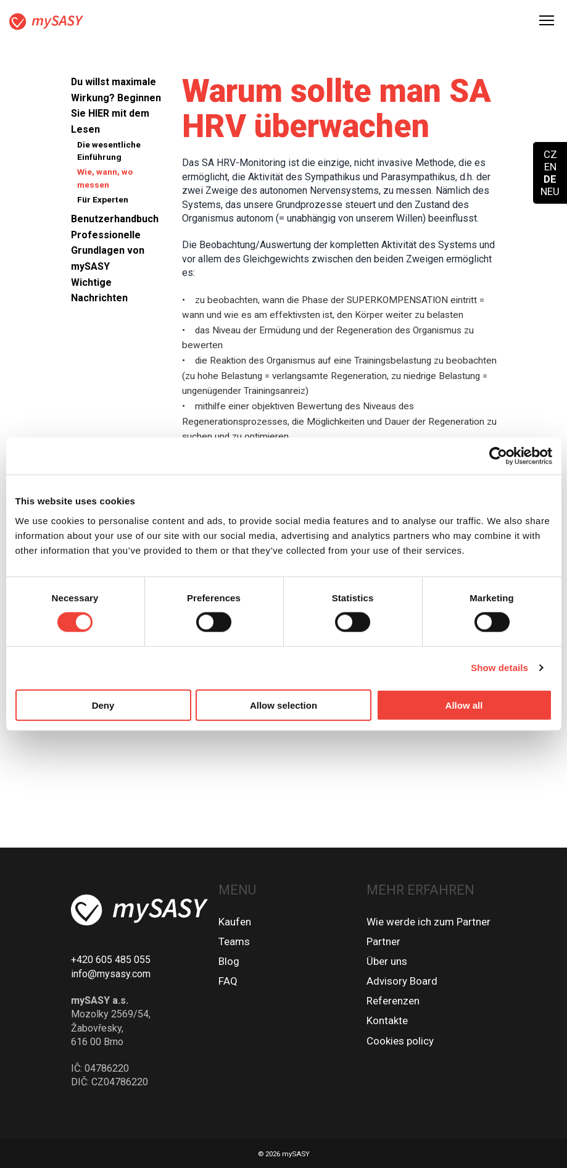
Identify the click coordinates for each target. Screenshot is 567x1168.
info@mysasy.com (111, 974)
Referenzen (393, 1001)
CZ (550, 154)
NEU (550, 191)
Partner (383, 941)
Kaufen (234, 922)
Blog (228, 961)
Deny (103, 704)
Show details (499, 667)
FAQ (228, 981)
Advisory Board (401, 981)
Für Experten (102, 199)
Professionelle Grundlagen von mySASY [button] (107, 250)
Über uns (386, 961)
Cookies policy (400, 1041)
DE (550, 179)
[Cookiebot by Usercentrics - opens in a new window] (498, 456)
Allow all (464, 704)
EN (550, 167)
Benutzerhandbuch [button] (115, 219)
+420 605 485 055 (111, 960)
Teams (234, 941)
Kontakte (387, 1020)
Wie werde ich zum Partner (428, 922)
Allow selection (283, 704)
